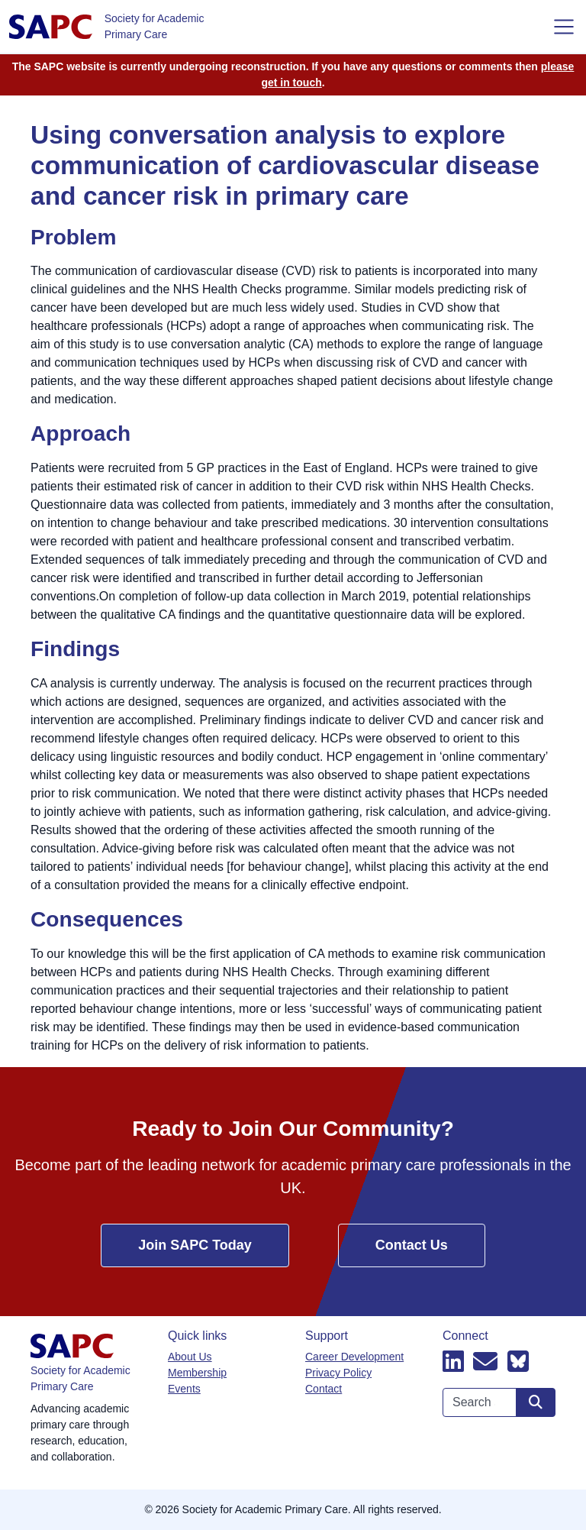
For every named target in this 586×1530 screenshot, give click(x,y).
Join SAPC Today (195, 1245)
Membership (197, 1373)
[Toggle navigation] (564, 27)
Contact (323, 1389)
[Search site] (535, 1402)
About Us (190, 1356)
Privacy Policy (338, 1373)
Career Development (354, 1356)
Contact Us (411, 1245)
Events (184, 1389)
